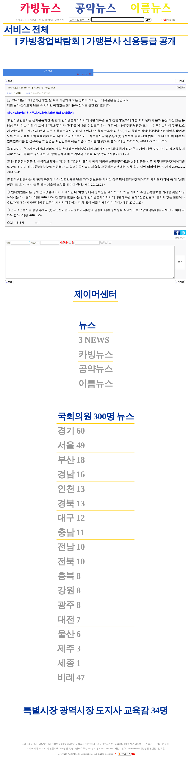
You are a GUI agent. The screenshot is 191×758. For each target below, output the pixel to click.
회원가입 (171, 19)
